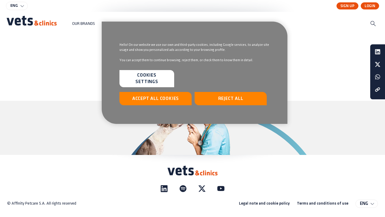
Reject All (230, 98)
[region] (194, 73)
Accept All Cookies (155, 98)
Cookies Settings (146, 78)
